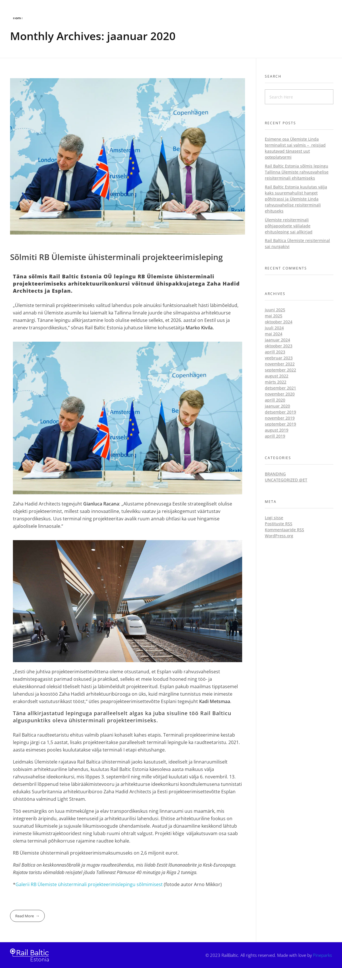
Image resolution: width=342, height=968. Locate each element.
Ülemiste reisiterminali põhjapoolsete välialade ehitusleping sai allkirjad (288, 226)
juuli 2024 (274, 327)
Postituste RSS (278, 523)
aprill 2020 (275, 400)
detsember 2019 (280, 412)
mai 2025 (273, 315)
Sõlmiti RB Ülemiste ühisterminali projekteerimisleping (116, 256)
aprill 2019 (275, 436)
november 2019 (280, 418)
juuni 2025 (275, 309)
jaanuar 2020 (277, 406)
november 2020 (280, 394)
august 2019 (276, 430)
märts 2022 (275, 382)
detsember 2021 (280, 388)
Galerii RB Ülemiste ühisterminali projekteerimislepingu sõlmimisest (89, 884)
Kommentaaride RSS (284, 529)
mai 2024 (273, 334)
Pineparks (322, 955)
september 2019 (280, 424)
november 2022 (280, 364)
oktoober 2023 (278, 346)
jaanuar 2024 (277, 340)
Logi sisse (274, 517)
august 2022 (276, 376)
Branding (275, 474)
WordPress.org (279, 535)
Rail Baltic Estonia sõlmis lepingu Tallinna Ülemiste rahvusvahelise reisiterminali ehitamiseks (297, 172)
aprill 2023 (275, 352)
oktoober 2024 (278, 321)
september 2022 (280, 370)
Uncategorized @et (286, 480)
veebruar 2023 (279, 358)
